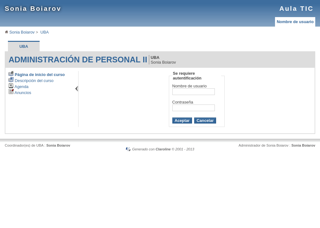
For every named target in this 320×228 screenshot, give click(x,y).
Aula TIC (296, 8)
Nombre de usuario (295, 21)
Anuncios (20, 92)
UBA (44, 32)
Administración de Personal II (78, 59)
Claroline (163, 149)
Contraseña (182, 102)
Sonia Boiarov (33, 8)
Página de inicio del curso (37, 74)
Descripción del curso (31, 80)
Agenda (19, 86)
